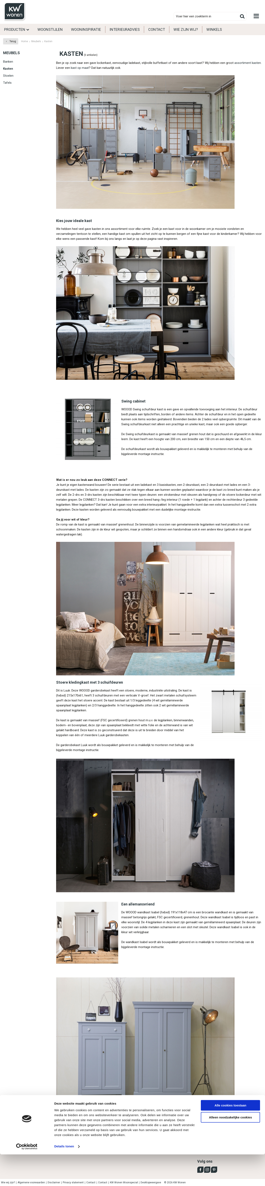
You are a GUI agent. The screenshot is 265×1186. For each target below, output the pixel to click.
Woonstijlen (50, 29)
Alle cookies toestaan (230, 1137)
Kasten (8, 68)
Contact (156, 29)
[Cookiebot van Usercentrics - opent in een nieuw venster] (27, 1178)
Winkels (214, 29)
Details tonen (64, 1178)
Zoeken (242, 16)
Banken (8, 61)
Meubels (11, 53)
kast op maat (80, 68)
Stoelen (8, 76)
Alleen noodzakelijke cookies (230, 1149)
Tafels (7, 83)
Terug (13, 41)
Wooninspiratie (86, 29)
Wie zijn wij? (185, 29)
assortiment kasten (247, 63)
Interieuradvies (125, 29)
